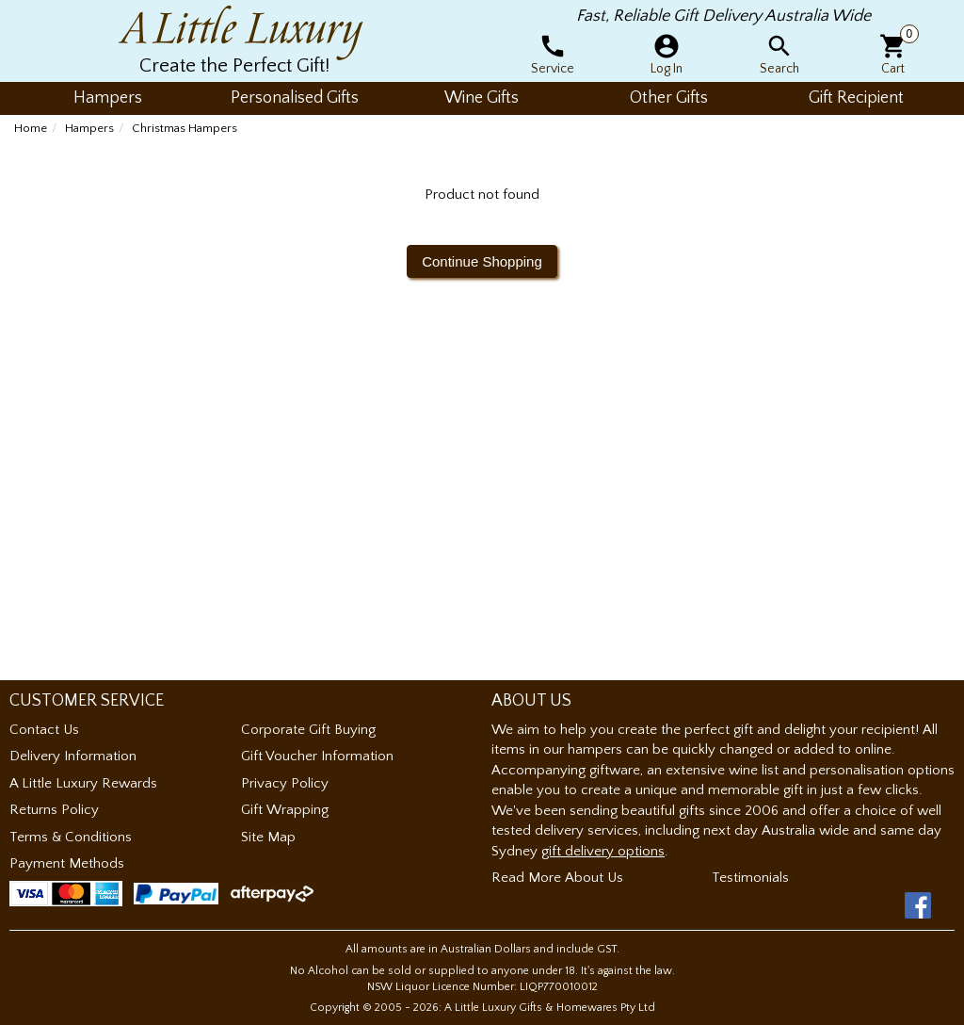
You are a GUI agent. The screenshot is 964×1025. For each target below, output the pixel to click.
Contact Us (44, 730)
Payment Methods (66, 863)
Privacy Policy (285, 783)
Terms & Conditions (70, 837)
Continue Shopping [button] (482, 261)
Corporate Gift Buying (308, 730)
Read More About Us (557, 878)
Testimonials (750, 878)
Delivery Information (73, 756)
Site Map (268, 837)
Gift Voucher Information (317, 756)
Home (30, 128)
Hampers (89, 128)
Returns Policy (54, 810)
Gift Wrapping (285, 810)
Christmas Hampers (184, 128)
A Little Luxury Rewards (83, 783)
